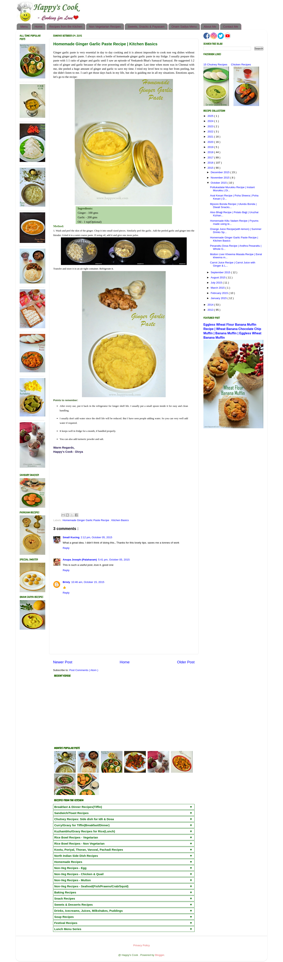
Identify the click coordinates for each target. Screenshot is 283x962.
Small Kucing (71, 537)
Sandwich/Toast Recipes (71, 813)
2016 (211, 162)
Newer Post (62, 662)
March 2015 (218, 287)
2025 (211, 115)
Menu (24, 26)
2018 (211, 152)
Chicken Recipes (241, 64)
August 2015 (218, 277)
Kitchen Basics (120, 520)
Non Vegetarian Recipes (105, 26)
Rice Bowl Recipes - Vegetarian (76, 837)
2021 (211, 136)
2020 (211, 141)
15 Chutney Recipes (215, 64)
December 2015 (220, 172)
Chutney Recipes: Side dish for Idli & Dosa (84, 819)
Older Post (186, 662)
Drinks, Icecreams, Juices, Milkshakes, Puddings (88, 910)
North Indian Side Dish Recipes (76, 855)
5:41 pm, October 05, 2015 (114, 559)
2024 (211, 121)
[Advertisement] (123, 482)
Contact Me (230, 26)
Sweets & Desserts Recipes (73, 904)
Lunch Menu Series (67, 929)
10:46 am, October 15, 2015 (87, 582)
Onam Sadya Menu (184, 26)
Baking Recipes (65, 892)
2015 (211, 167)
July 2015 (217, 282)
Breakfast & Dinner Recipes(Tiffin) (78, 807)
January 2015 (219, 298)
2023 (211, 126)
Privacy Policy (141, 945)
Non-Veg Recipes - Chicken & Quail (79, 874)
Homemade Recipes (68, 861)
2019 (211, 147)
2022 (211, 131)
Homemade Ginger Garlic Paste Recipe (86, 520)
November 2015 (220, 177)
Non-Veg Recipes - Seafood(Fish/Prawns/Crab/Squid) (91, 886)
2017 (211, 157)
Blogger (159, 955)
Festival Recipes (65, 923)
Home (38, 26)
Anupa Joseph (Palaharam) (80, 559)
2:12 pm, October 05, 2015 (96, 537)
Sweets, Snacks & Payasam (146, 26)
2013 (211, 309)
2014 (211, 304)
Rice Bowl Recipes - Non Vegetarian (79, 843)
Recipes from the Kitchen (65, 26)
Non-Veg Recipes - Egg (70, 868)
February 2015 (220, 293)
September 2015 (221, 272)
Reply (66, 548)
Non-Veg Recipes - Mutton (72, 880)
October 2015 (219, 182)
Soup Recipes (64, 916)
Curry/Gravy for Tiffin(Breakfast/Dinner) (81, 825)
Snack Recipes (64, 898)
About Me (210, 26)
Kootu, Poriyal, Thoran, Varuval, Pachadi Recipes (88, 849)
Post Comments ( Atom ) (83, 670)
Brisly (66, 582)
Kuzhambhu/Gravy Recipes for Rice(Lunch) (84, 831)
